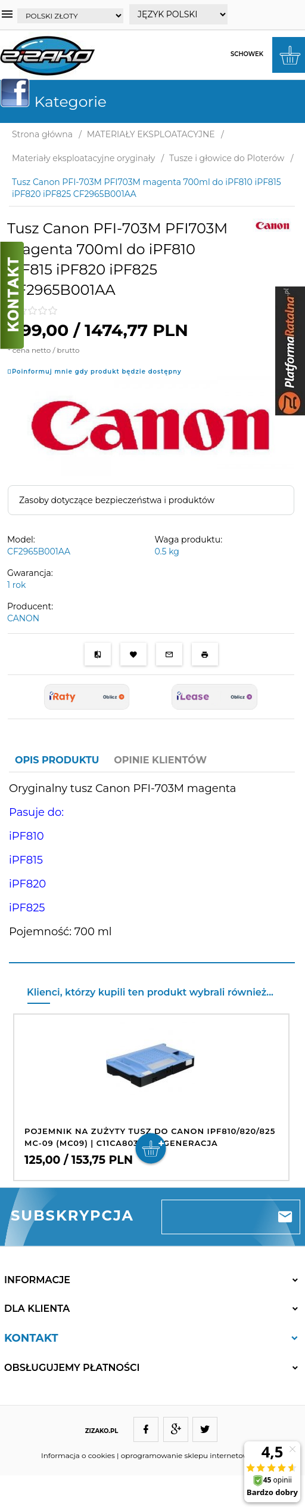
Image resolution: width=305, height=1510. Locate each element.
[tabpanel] (152, 867)
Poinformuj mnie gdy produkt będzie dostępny (97, 371)
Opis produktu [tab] (57, 760)
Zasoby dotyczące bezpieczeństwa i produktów (116, 500)
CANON (23, 618)
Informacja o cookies (78, 1455)
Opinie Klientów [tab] (160, 760)
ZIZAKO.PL (102, 1431)
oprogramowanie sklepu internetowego (192, 1455)
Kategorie (58, 101)
